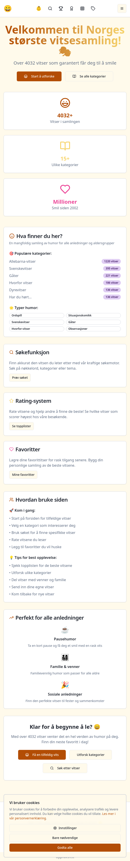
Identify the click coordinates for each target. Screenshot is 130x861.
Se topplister (21, 426)
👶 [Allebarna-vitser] (39, 8)
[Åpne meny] (121, 8)
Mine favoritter (23, 474)
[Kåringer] (72, 8)
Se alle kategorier (89, 76)
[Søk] (50, 8)
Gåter (14, 275)
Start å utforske (39, 76)
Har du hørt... (20, 297)
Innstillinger (65, 828)
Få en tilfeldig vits (42, 755)
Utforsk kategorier (90, 755)
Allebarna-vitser (22, 261)
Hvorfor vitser (20, 282)
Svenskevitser (20, 268)
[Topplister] (61, 8)
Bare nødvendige (65, 838)
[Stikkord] (93, 8)
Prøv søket (20, 377)
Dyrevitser (17, 289)
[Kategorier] (82, 8)
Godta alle (64, 847)
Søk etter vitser (65, 768)
